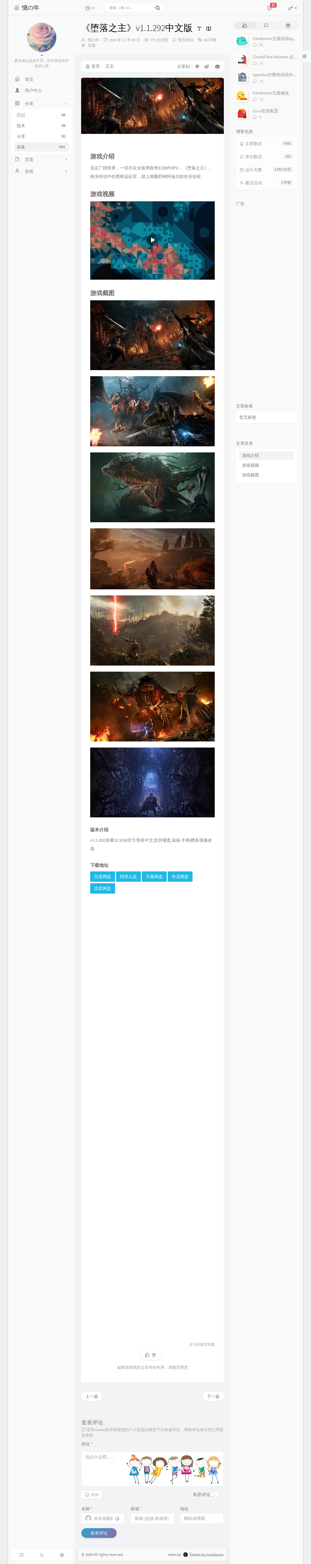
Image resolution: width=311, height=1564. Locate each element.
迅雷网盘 (102, 888)
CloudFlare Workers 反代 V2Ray (281, 57)
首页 (93, 66)
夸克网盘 (180, 876)
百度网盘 (102, 876)
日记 (42, 115)
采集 (42, 147)
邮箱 (136, 1508)
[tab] (244, 25)
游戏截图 (250, 475)
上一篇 (91, 1396)
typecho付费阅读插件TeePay (279, 74)
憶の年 (94, 40)
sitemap (174, 1554)
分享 (42, 136)
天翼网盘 (154, 876)
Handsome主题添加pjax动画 (279, 38)
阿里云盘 (128, 876)
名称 (87, 1508)
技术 (42, 125)
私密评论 (201, 1494)
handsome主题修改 (271, 93)
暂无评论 (186, 40)
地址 (184, 1508)
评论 (87, 1444)
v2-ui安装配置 (266, 111)
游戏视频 (250, 465)
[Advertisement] (152, 1115)
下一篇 (213, 1396)
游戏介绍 (250, 455)
